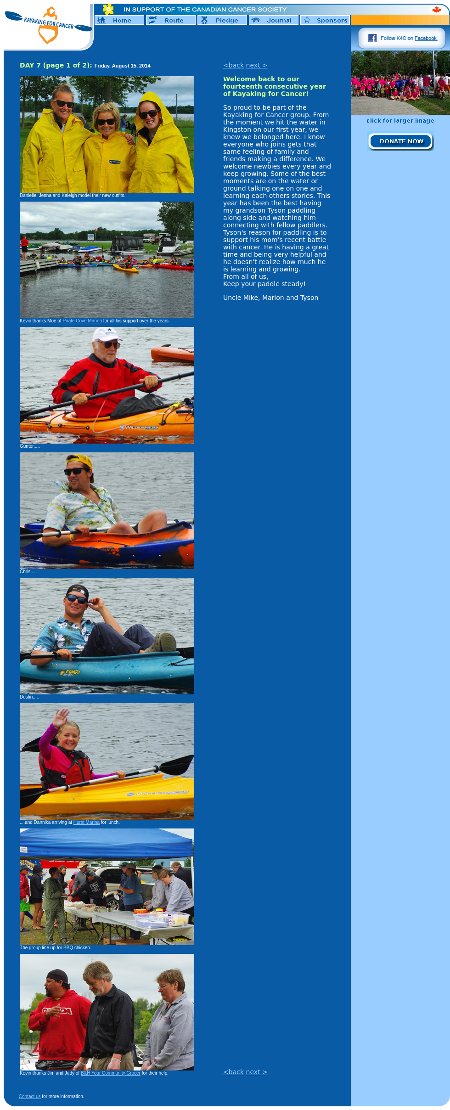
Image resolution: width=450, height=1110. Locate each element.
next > (257, 65)
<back (233, 65)
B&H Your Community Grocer (111, 1073)
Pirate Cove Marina (82, 320)
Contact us (30, 1096)
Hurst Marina (86, 822)
